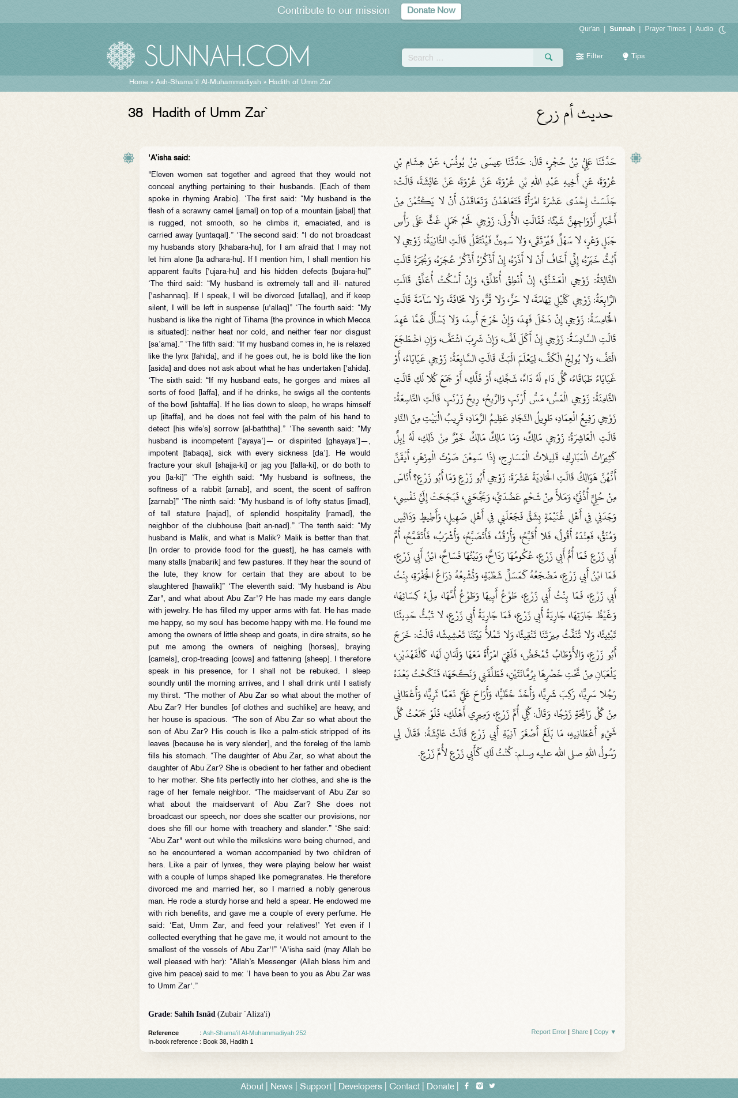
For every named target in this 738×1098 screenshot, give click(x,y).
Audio (704, 29)
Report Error (549, 1031)
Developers (360, 1087)
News (281, 1087)
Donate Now (431, 11)
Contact (404, 1087)
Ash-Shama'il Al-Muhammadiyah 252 (255, 1032)
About (251, 1087)
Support (316, 1087)
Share (579, 1031)
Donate (440, 1087)
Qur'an (589, 29)
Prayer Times (665, 29)
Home (138, 82)
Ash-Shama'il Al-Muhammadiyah (208, 82)
